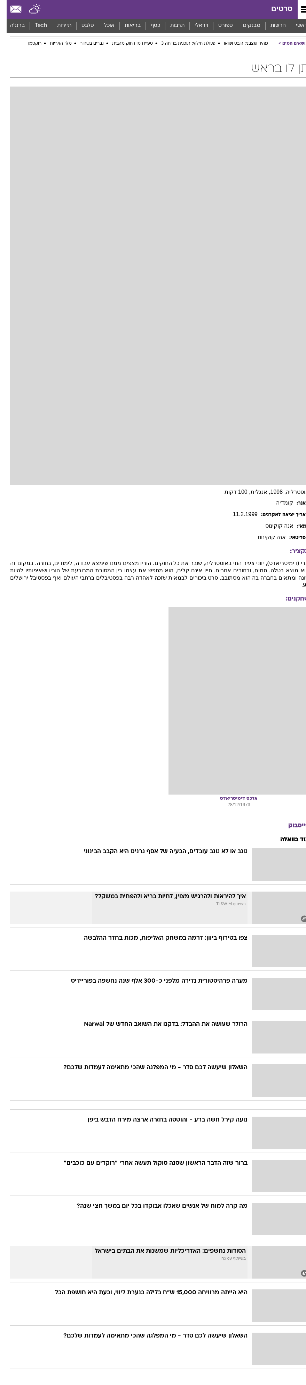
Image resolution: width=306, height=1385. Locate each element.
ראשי (295, 25)
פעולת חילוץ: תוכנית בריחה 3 (182, 44)
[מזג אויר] (29, 9)
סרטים (275, 9)
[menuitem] (271, 26)
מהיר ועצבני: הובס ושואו (239, 44)
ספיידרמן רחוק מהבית (125, 44)
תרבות (171, 25)
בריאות (126, 25)
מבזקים (245, 25)
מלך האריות (54, 44)
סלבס (81, 25)
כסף (149, 25)
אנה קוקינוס (273, 526)
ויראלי (195, 25)
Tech (34, 25)
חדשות (271, 25)
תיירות (57, 25)
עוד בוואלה (288, 840)
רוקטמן (28, 44)
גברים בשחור (85, 44)
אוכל (102, 25)
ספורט (219, 25)
